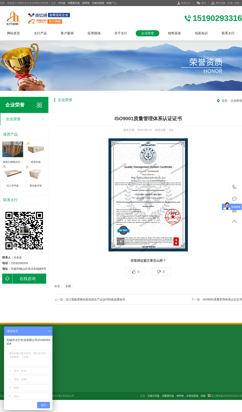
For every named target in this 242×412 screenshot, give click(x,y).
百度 (230, 3)
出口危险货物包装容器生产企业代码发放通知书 (95, 299)
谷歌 (237, 3)
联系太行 (186, 3)
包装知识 (201, 33)
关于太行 (120, 33)
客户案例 (67, 33)
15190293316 (234, 187)
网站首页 (13, 33)
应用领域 (94, 33)
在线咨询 (19, 279)
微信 (201, 3)
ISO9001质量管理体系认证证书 (222, 299)
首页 (224, 100)
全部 (68, 286)
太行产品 (40, 33)
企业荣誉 (147, 33)
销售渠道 (174, 33)
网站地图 (220, 3)
